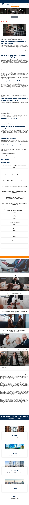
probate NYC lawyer (7, 385)
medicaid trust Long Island (24, 374)
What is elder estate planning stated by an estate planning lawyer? (14, 216)
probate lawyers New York (4, 383)
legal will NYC (14, 371)
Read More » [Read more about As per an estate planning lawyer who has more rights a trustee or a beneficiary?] (14, 206)
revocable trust (24, 387)
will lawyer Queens (20, 391)
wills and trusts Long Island (21, 392)
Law (14, 153)
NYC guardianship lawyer (24, 376)
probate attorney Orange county (9, 378)
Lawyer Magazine (23, 394)
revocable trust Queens (18, 387)
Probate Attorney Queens (14, 498)
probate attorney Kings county (16, 377)
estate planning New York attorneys (14, 399)
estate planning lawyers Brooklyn (11, 398)
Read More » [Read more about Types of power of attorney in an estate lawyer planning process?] (14, 236)
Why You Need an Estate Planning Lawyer (15, 170)
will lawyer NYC (15, 391)
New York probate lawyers (16, 376)
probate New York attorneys (19, 384)
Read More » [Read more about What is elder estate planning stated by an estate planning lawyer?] (14, 218)
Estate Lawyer (6, 153)
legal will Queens (19, 371)
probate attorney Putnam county (19, 378)
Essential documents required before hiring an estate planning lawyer (14, 175)
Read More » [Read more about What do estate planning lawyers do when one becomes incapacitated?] (14, 230)
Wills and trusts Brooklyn (13, 392)
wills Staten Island (19, 395)
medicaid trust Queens (17, 375)
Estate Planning (11, 153)
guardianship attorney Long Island (11, 401)
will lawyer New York (9, 391)
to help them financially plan (16, 149)
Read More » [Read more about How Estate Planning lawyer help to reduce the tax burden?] (14, 167)
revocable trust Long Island (17, 386)
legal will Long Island (3, 371)
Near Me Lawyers (12, 406)
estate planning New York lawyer (8, 400)
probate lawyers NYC (12, 383)
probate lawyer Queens (24, 382)
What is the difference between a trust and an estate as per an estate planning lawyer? (14, 181)
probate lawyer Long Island (8, 382)
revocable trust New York (4, 387)
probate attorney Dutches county (5, 377)
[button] (27, 4)
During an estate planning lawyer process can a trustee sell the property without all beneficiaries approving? (14, 210)
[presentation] (6, 254)
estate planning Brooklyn (21, 398)
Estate (3, 153)
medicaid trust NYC (11, 375)
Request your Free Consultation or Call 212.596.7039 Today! (14, 417)
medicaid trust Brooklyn (15, 374)
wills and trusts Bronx (5, 392)
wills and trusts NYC (8, 393)
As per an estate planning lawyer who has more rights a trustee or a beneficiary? (14, 204)
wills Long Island (10, 395)
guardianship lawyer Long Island (16, 403)
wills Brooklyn (2, 394)
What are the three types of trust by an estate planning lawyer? (14, 186)
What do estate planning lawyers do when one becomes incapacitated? (14, 227)
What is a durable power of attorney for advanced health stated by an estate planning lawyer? (14, 222)
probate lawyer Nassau (16, 382)
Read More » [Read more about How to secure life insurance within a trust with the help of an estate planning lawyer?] (14, 242)
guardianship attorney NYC (4, 402)
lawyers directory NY (25, 386)
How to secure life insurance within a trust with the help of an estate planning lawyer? (14, 239)
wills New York (14, 395)
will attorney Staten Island (15, 390)
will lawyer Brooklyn (22, 390)
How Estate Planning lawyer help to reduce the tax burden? (14, 165)
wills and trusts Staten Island (23, 393)
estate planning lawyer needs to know (15, 38)
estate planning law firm (9, 4)
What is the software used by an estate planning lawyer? (14, 244)
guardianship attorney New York (22, 401)
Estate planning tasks (4, 130)
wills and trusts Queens (15, 393)
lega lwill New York (9, 371)
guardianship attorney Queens (13, 402)
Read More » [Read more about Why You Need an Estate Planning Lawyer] (14, 172)
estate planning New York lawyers (19, 400)
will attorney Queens (8, 390)
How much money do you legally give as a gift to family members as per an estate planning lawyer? (14, 198)
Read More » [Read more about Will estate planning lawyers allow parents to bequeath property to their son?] (14, 194)
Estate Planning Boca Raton (9, 394)
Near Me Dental (7, 406)
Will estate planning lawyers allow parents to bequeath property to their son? (14, 192)
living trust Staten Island (8, 374)
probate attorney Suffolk (18, 379)
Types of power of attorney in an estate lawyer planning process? (14, 233)
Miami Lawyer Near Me (16, 394)
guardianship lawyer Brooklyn (6, 403)
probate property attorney (21, 385)
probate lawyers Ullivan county (9, 384)
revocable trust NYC (11, 387)
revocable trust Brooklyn (9, 386)
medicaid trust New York (4, 375)
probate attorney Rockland (10, 379)
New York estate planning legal (7, 376)
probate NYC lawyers (14, 385)
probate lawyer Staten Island (19, 383)
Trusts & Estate (9, 3)
